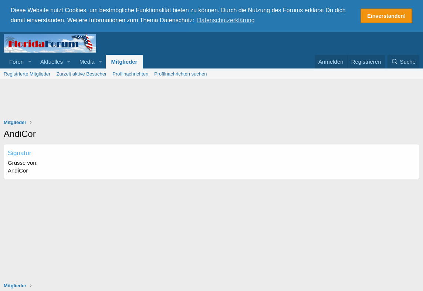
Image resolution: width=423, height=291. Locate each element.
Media (87, 61)
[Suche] (403, 61)
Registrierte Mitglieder (27, 73)
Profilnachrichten (130, 73)
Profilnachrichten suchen (180, 73)
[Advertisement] (211, 99)
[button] (29, 61)
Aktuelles (51, 61)
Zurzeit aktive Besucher (81, 73)
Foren (16, 61)
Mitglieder (124, 61)
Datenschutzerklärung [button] (226, 20)
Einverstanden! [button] (386, 16)
